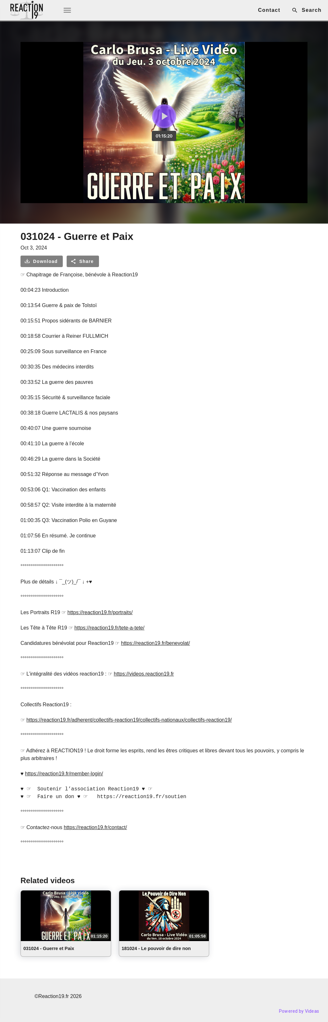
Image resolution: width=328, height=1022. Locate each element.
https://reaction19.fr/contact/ (95, 827)
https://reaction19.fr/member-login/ (64, 773)
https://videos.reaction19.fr (144, 674)
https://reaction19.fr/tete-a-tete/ (109, 627)
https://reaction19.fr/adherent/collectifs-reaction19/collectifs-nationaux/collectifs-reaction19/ (129, 720)
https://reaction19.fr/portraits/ (100, 612)
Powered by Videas (299, 1011)
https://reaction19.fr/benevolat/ (155, 643)
